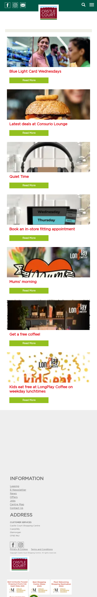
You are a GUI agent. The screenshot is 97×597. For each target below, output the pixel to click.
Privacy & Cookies (19, 549)
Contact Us (16, 508)
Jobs (13, 501)
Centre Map (17, 504)
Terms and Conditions (42, 549)
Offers (14, 497)
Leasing (14, 486)
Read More (29, 80)
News (13, 493)
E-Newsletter (18, 490)
